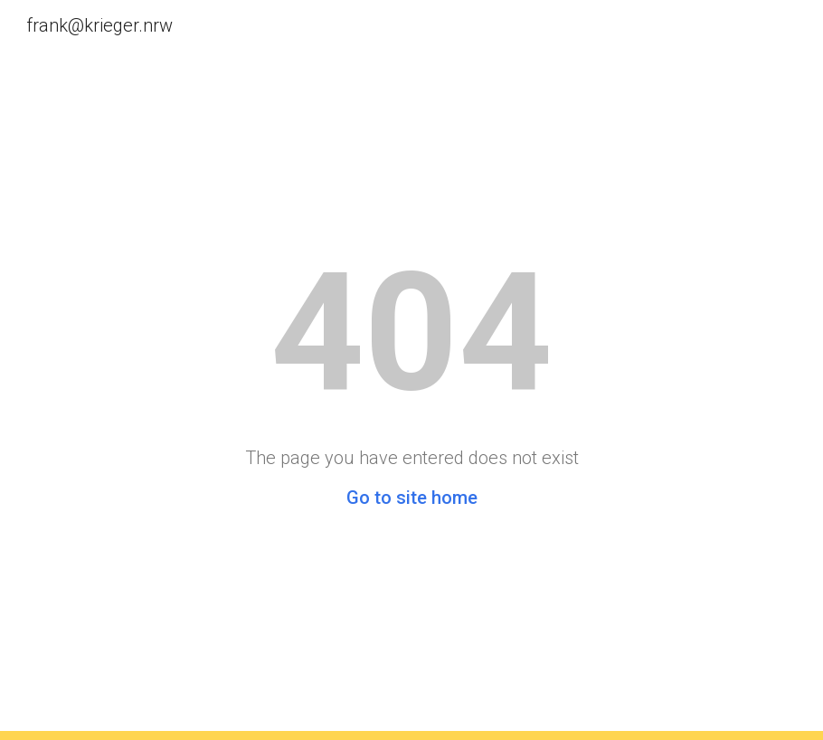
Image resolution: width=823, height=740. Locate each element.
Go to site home (412, 497)
